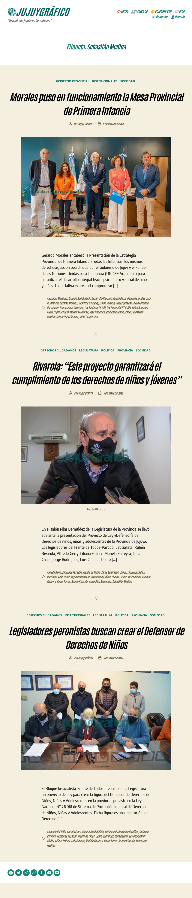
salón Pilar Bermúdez (110, 596)
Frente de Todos (92, 587)
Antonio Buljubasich (80, 299)
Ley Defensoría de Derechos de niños (92, 591)
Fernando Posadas (72, 587)
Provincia (127, 351)
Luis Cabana (136, 591)
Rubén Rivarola (89, 596)
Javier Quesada (132, 304)
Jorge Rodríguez (117, 851)
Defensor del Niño (56, 851)
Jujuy (125, 587)
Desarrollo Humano (103, 299)
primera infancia (135, 313)
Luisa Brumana (55, 313)
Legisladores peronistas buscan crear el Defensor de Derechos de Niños (96, 651)
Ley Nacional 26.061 (106, 308)
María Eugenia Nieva (76, 313)
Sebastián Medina (64, 317)
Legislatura (88, 351)
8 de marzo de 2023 (113, 125)
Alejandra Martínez (57, 299)
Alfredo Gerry (54, 587)
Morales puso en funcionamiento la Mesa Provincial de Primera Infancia (96, 103)
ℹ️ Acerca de (139, 12)
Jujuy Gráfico (84, 125)
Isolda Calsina (114, 304)
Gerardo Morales (75, 304)
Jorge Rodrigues (111, 587)
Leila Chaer (64, 591)
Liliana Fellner (120, 591)
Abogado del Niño (56, 846)
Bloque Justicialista (94, 846)
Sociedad (130, 82)
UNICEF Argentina (108, 317)
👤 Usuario (177, 17)
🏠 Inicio (122, 12)
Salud (50, 317)
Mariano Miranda (98, 313)
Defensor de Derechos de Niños (123, 846)
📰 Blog (179, 12)
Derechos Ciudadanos (56, 351)
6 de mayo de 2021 (113, 408)
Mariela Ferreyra (56, 596)
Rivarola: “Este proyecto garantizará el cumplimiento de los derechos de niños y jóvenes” (96, 379)
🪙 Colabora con (160, 12)
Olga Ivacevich (117, 313)
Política (109, 351)
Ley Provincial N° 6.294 (130, 308)
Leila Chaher (133, 851)
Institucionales (105, 82)
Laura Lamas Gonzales (82, 308)
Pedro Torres (73, 596)
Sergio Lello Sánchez (87, 317)
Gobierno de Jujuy (95, 304)
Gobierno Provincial (71, 82)
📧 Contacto (159, 17)
